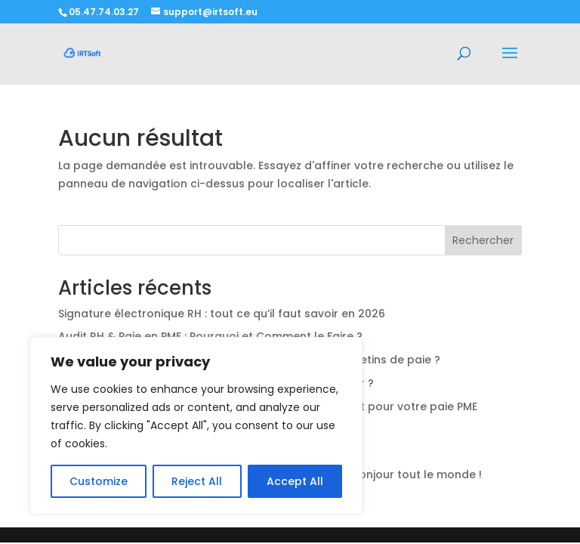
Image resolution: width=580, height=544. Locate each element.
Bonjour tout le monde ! (417, 474)
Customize (98, 481)
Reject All (196, 481)
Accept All (295, 481)
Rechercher (483, 240)
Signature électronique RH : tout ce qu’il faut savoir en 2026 (221, 313)
